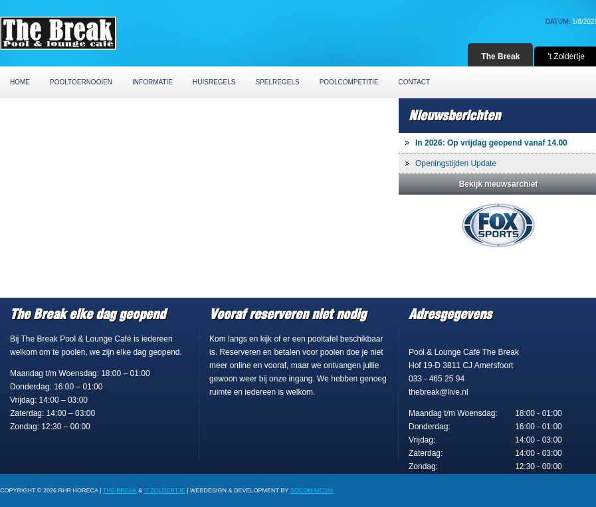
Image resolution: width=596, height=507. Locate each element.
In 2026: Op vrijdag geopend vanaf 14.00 (491, 143)
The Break (500, 56)
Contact (415, 82)
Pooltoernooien (81, 82)
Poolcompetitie (349, 82)
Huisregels (214, 82)
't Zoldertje (164, 490)
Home (20, 82)
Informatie (152, 82)
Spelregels (278, 82)
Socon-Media (312, 490)
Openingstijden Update (455, 163)
